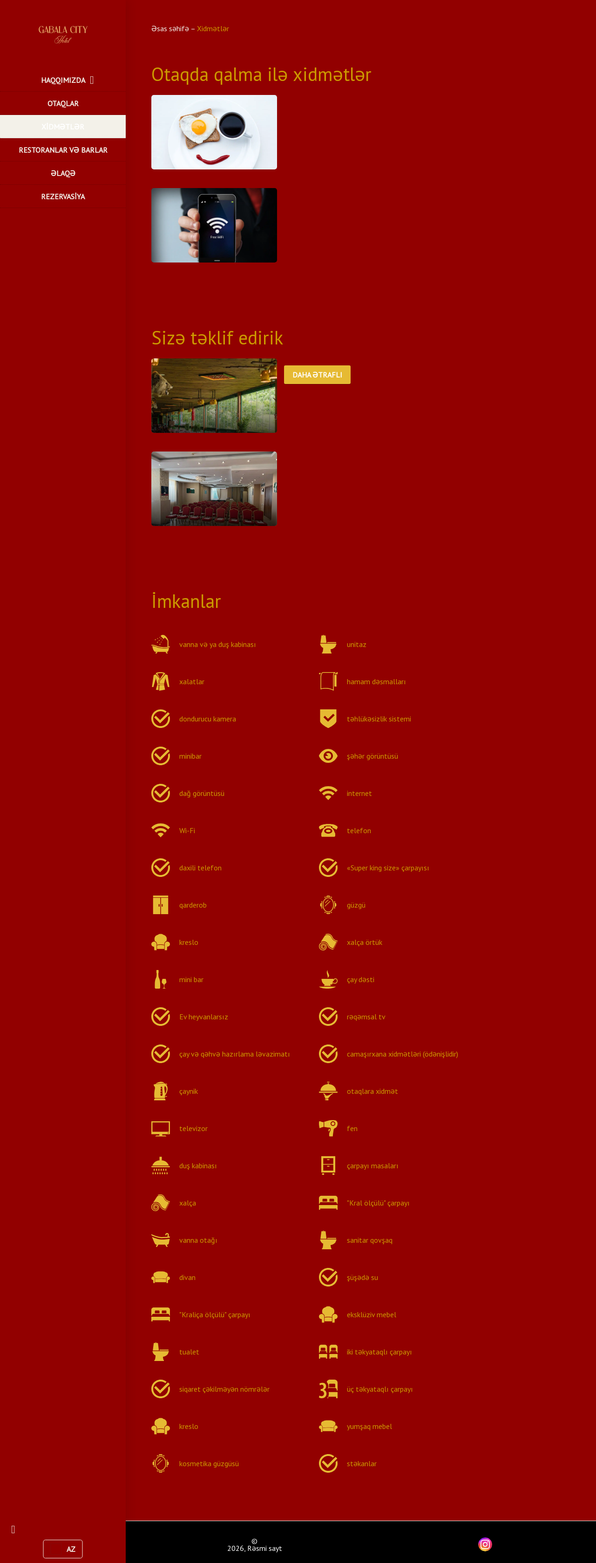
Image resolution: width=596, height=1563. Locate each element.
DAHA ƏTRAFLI (317, 374)
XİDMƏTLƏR (62, 126)
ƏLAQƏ (63, 173)
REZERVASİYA (63, 196)
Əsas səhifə (170, 28)
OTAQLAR (63, 103)
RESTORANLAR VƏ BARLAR (63, 150)
